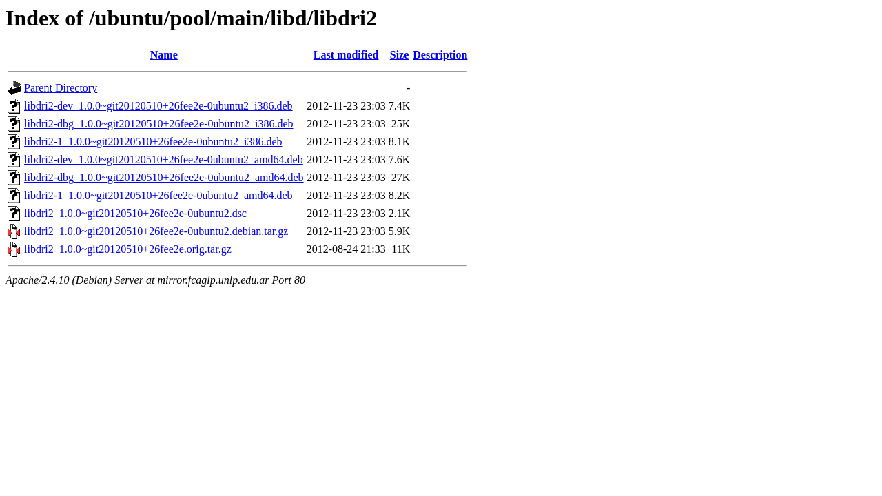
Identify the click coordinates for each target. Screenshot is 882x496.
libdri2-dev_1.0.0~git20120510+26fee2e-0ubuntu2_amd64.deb (163, 159)
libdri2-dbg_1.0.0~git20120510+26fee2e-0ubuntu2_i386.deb (159, 124)
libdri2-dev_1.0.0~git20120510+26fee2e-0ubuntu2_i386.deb (158, 106)
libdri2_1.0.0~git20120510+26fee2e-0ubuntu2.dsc (135, 213)
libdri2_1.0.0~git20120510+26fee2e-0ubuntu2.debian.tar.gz (156, 231)
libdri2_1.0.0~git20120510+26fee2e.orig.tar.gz (128, 249)
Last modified (346, 55)
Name (164, 55)
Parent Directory (60, 88)
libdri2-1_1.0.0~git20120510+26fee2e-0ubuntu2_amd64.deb (158, 195)
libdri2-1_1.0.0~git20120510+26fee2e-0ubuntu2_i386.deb (153, 141)
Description (440, 55)
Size (399, 55)
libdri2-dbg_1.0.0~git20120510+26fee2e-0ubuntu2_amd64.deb (164, 177)
